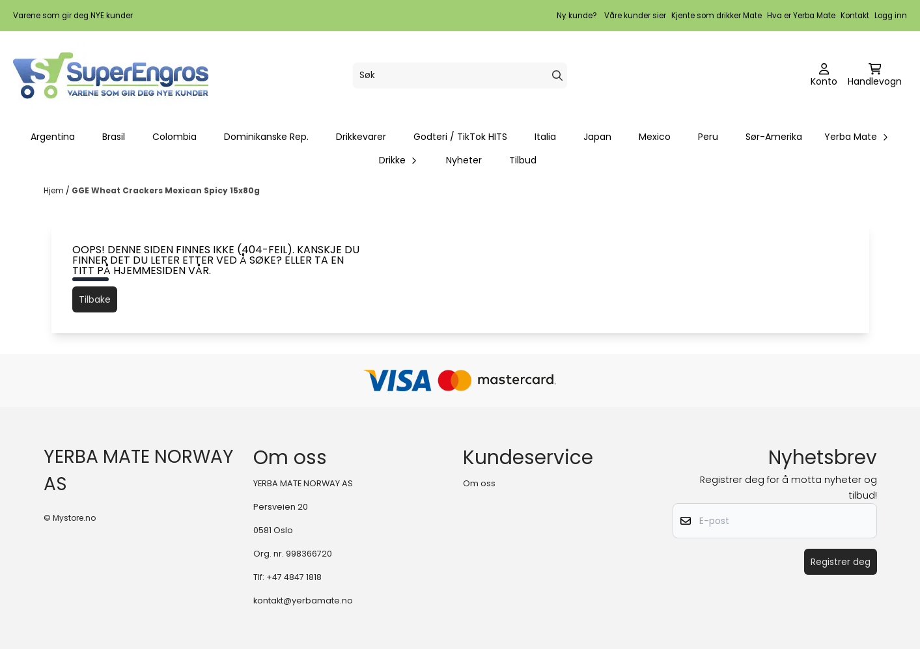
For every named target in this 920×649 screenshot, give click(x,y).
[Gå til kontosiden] (824, 75)
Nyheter (464, 160)
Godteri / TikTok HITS (460, 136)
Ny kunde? (577, 15)
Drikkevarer (361, 136)
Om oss (479, 483)
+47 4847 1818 (294, 577)
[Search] (557, 75)
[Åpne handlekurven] (875, 75)
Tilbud (523, 160)
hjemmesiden (149, 270)
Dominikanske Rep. (266, 136)
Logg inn (890, 15)
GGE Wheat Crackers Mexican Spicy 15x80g (166, 190)
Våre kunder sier (635, 15)
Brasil (113, 136)
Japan (597, 136)
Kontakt (855, 15)
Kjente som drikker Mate (716, 15)
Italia (545, 136)
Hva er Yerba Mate (801, 15)
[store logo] (110, 75)
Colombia (174, 136)
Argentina (53, 136)
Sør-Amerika (774, 136)
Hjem (55, 190)
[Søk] (460, 75)
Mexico (655, 136)
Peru (708, 136)
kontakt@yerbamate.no (303, 600)
